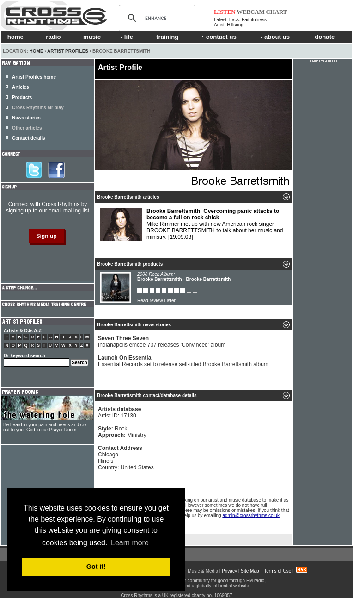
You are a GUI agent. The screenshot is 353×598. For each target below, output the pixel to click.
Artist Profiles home (34, 77)
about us (274, 36)
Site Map (250, 570)
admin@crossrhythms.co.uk (251, 515)
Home (36, 51)
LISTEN (225, 11)
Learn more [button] (130, 543)
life (126, 36)
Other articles (27, 128)
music (89, 36)
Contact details (28, 138)
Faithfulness (254, 19)
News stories (26, 117)
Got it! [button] (96, 566)
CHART (276, 11)
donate (322, 36)
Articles (20, 87)
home (13, 36)
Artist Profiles (67, 51)
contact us (219, 36)
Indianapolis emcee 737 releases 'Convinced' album (161, 341)
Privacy (229, 570)
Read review (150, 300)
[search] (155, 18)
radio (50, 36)
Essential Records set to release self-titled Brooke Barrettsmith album (183, 361)
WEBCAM (250, 11)
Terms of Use (277, 570)
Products (22, 97)
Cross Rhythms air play (38, 107)
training (164, 36)
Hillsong (235, 24)
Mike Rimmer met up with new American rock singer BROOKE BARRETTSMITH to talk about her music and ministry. (191, 224)
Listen (170, 300)
